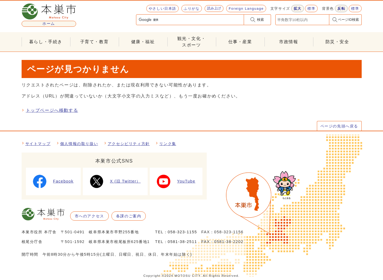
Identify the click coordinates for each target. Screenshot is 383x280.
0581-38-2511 (182, 241)
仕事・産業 (240, 41)
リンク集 (167, 143)
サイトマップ (38, 143)
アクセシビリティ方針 (129, 143)
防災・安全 (337, 41)
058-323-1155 (182, 232)
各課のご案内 (128, 216)
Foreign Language (246, 8)
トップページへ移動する (52, 110)
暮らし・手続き (45, 41)
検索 (260, 20)
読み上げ (214, 8)
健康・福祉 (143, 41)
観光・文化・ (191, 42)
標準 (311, 8)
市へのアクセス (89, 216)
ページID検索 (348, 20)
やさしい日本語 (162, 8)
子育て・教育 (94, 41)
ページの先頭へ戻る (339, 126)
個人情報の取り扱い (79, 143)
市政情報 (288, 41)
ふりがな (191, 8)
